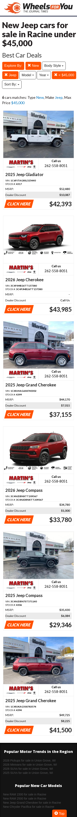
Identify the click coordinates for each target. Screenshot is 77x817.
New (33, 66)
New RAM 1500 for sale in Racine (24, 794)
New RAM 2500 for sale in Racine (24, 798)
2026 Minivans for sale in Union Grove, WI (30, 764)
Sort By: (11, 84)
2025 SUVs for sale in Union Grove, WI (28, 772)
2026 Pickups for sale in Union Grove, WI (29, 760)
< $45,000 (64, 75)
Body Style (53, 66)
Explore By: (13, 66)
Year (44, 75)
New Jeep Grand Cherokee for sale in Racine (32, 802)
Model (28, 75)
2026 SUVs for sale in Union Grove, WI (28, 768)
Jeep (10, 75)
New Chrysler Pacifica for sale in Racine (28, 806)
